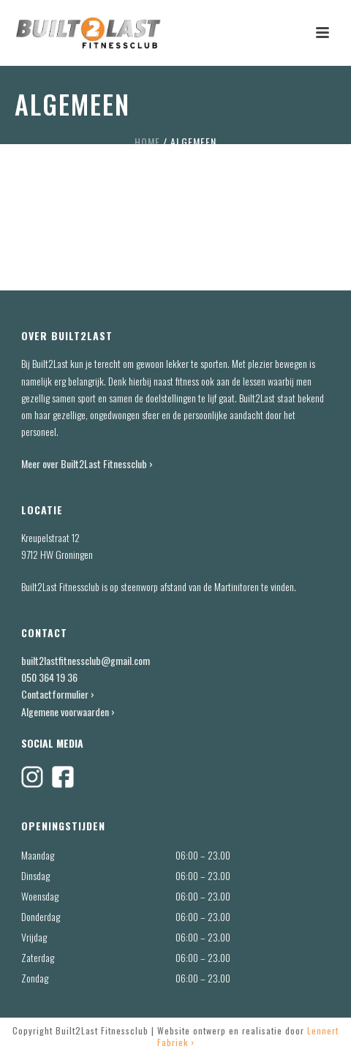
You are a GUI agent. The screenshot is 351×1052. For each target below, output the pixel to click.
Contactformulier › (57, 694)
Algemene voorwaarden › (68, 711)
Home (147, 141)
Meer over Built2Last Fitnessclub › (88, 463)
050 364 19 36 (49, 677)
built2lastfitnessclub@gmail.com (85, 660)
